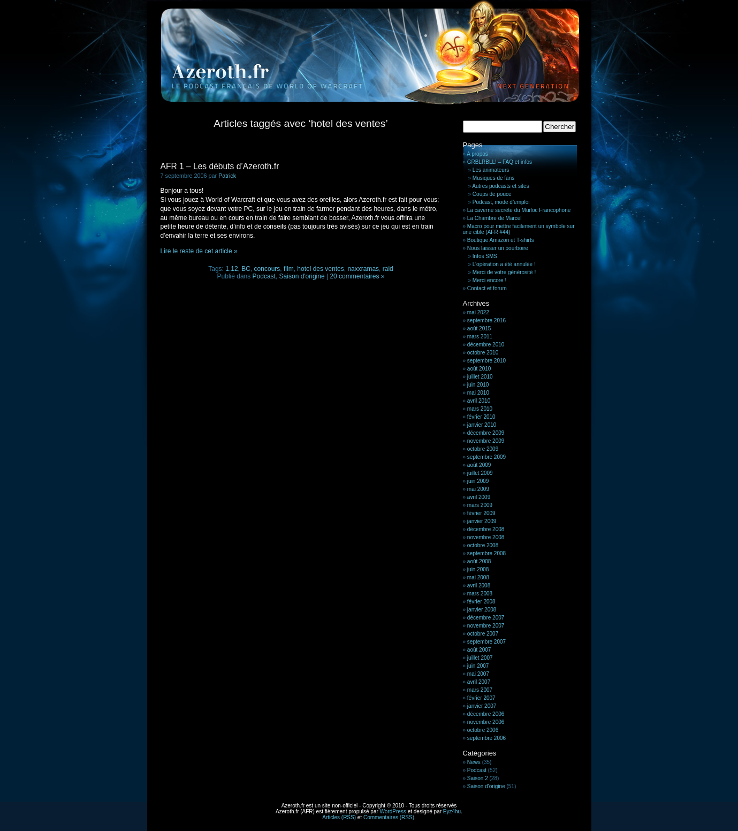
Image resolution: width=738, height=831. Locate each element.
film (289, 269)
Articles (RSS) (339, 817)
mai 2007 (478, 674)
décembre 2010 (486, 344)
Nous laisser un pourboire (497, 248)
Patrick (227, 175)
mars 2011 (479, 336)
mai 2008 (478, 577)
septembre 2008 (486, 553)
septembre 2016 (486, 320)
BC (245, 269)
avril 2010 (478, 401)
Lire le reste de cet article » (199, 251)
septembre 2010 (486, 361)
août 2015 (479, 328)
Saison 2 (477, 778)
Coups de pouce (492, 194)
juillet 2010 (480, 377)
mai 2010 (478, 393)
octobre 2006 (482, 730)
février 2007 (481, 698)
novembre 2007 (486, 626)
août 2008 (479, 561)
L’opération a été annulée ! (504, 264)
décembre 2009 (486, 433)
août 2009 (479, 465)
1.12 (231, 269)
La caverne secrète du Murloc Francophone (518, 210)
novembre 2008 (486, 537)
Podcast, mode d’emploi (501, 202)
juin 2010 (478, 385)
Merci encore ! (489, 280)
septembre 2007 (486, 642)
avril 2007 (478, 682)
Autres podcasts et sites (500, 186)
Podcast (264, 276)
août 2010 (479, 369)
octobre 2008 (482, 545)
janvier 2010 (481, 425)
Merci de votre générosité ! (504, 272)
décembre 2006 (486, 714)
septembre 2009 (486, 457)
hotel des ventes (320, 269)
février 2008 (481, 602)
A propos (477, 154)
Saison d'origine (302, 276)
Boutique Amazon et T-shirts (500, 240)
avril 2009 (478, 497)
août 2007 (479, 650)
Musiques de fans (493, 178)
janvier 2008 (481, 610)
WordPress (393, 811)
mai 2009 (478, 489)
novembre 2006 (486, 722)
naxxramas (363, 269)
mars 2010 (479, 409)
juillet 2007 (480, 658)
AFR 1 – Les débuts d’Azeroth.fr (220, 166)
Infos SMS (485, 256)
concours (267, 269)
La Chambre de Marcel (494, 218)
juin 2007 (478, 666)
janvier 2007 (481, 706)
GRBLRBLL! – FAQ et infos (499, 162)
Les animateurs (491, 170)
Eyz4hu (452, 811)
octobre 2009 (482, 449)
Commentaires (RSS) (388, 817)
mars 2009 (479, 505)
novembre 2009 (486, 441)
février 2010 (481, 417)
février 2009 (481, 513)
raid (388, 269)
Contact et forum (487, 288)
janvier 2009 (481, 521)
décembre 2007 (486, 618)
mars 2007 (479, 690)
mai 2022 (478, 312)
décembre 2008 (486, 529)
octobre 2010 (482, 353)
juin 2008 (478, 569)
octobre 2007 (482, 634)
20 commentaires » (357, 276)
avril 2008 (478, 585)
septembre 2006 (486, 738)
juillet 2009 (480, 473)
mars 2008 (479, 593)
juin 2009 (478, 481)
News (474, 762)
